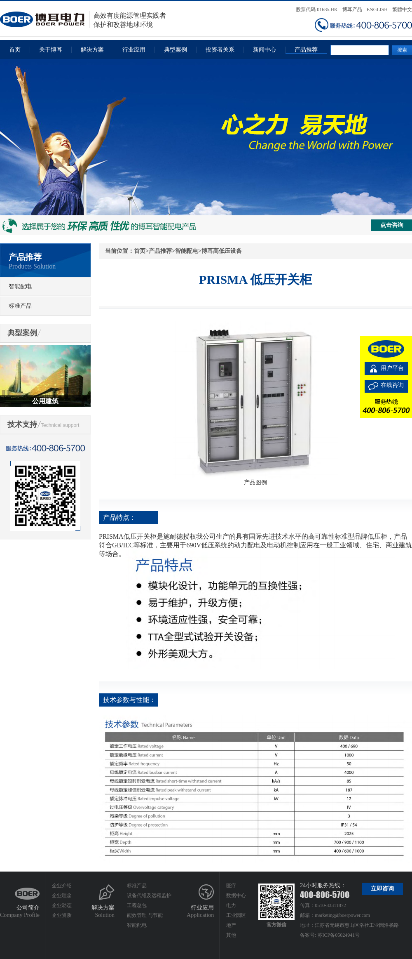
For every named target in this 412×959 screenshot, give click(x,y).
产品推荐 (306, 50)
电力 (231, 905)
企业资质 (62, 915)
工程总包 (137, 905)
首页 (15, 50)
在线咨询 (392, 385)
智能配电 (20, 286)
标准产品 (20, 306)
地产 (231, 925)
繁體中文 (402, 9)
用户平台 (392, 368)
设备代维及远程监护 (149, 895)
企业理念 (62, 895)
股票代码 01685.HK (316, 9)
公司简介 (28, 908)
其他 (231, 935)
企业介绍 (62, 885)
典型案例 (175, 50)
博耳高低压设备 (221, 251)
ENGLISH (377, 9)
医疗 (231, 885)
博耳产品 (352, 9)
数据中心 (236, 895)
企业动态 (62, 905)
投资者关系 (220, 50)
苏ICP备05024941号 (339, 935)
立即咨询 (382, 889)
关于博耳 (50, 50)
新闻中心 (264, 50)
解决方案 (92, 50)
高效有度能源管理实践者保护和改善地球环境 (83, 19)
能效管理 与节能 (145, 915)
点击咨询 (391, 225)
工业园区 (236, 915)
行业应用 (133, 50)
